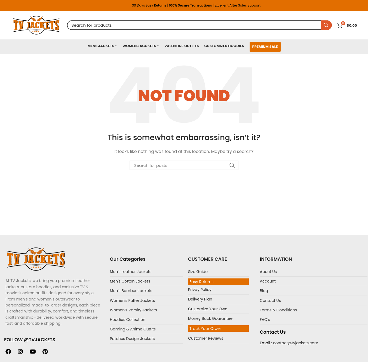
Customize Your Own (207, 309)
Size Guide (198, 271)
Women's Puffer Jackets (132, 300)
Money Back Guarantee (210, 318)
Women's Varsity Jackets (133, 310)
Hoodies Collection (128, 319)
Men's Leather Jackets (131, 271)
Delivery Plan (200, 299)
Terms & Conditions (278, 310)
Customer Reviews (205, 338)
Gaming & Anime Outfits (133, 329)
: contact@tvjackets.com (294, 343)
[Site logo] (36, 24)
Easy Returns (201, 281)
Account (267, 281)
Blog (264, 290)
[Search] (199, 25)
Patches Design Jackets (132, 338)
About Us (268, 271)
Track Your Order (205, 328)
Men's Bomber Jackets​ (131, 290)
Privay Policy (199, 289)
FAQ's (265, 319)
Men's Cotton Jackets (130, 281)
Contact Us (270, 300)
